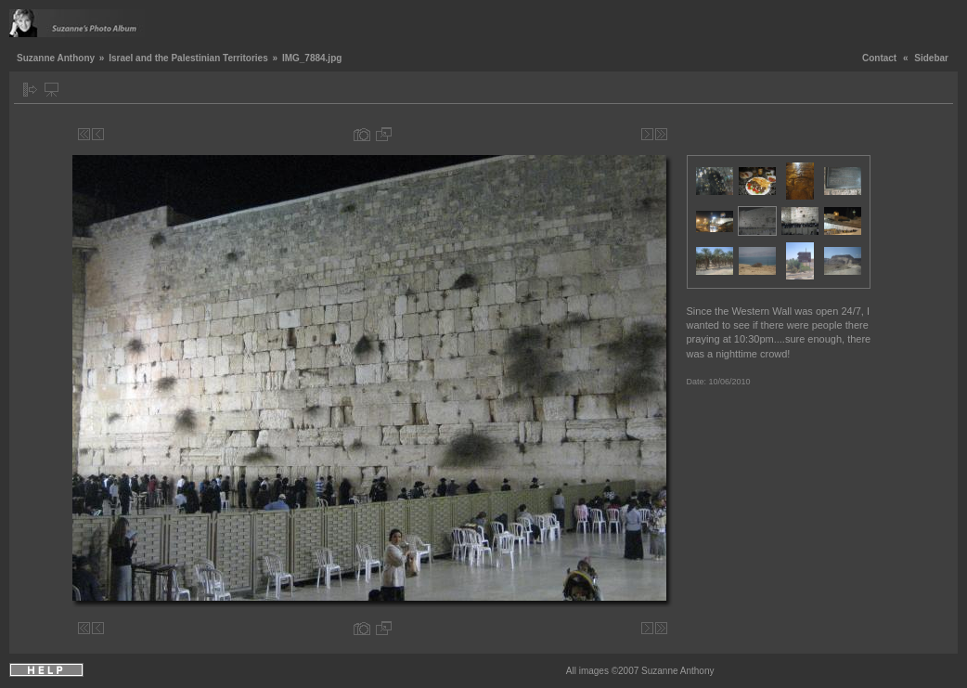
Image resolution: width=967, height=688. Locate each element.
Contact (879, 58)
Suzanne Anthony (56, 58)
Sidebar (931, 58)
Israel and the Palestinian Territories (188, 58)
